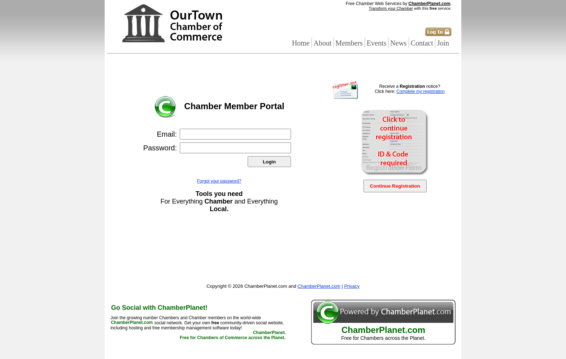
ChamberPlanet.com (429, 3)
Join (443, 43)
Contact (422, 43)
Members (349, 43)
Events (376, 43)
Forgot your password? (219, 181)
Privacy (352, 286)
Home (301, 43)
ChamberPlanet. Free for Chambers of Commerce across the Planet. (233, 335)
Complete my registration (420, 91)
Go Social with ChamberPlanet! (159, 307)
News (398, 43)
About (322, 43)
